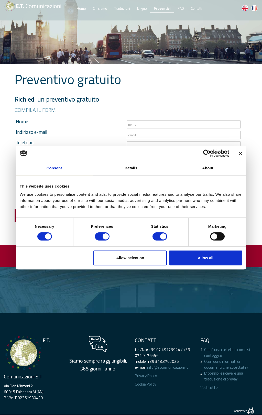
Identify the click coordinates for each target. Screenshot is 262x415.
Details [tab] (131, 168)
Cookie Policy (145, 384)
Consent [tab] (54, 168)
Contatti (196, 7)
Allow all (205, 258)
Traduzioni (122, 7)
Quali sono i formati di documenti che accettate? (226, 364)
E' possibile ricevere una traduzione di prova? (223, 376)
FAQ (181, 7)
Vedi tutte (209, 387)
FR (254, 8)
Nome (22, 121)
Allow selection (130, 258)
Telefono (25, 142)
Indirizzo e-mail (31, 132)
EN (245, 8)
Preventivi (162, 8)
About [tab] (207, 168)
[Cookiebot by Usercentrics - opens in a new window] (206, 153)
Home (81, 7)
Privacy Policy (146, 376)
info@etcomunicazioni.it (167, 367)
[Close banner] (240, 153)
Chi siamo (100, 7)
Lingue (142, 7)
